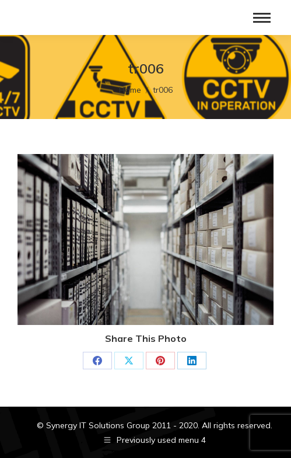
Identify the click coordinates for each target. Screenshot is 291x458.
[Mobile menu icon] (262, 18)
